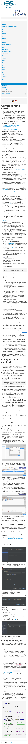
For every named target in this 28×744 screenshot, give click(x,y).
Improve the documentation (8, 128)
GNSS (3, 67)
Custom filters (5, 49)
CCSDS (4, 58)
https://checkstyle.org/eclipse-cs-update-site (17, 420)
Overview (4, 24)
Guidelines (4, 85)
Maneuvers (4, 71)
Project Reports (14, 94)
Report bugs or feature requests (9, 126)
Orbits (3, 69)
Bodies (3, 57)
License (4, 33)
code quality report (11, 227)
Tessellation (4, 76)
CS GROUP (9, 742)
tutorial (11, 170)
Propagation (4, 72)
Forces (3, 64)
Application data (5, 46)
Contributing (4, 83)
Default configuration (6, 44)
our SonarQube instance (13, 648)
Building (4, 29)
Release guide (5, 89)
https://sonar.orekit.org (7, 672)
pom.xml (15, 619)
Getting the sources (6, 28)
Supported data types (6, 51)
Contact (4, 38)
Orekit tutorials (5, 189)
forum (20, 133)
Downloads (4, 35)
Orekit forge (11, 243)
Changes (4, 36)
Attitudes (4, 55)
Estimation (4, 62)
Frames (4, 65)
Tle (3, 78)
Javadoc (4, 87)
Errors (3, 60)
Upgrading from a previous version (9, 26)
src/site (20, 175)
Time (3, 74)
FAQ (3, 31)
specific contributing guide (12, 191)
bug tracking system (17, 150)
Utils (3, 79)
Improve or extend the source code (10, 129)
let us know (10, 247)
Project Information (14, 93)
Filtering (4, 47)
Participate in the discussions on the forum (12, 125)
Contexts (4, 42)
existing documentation (19, 169)
